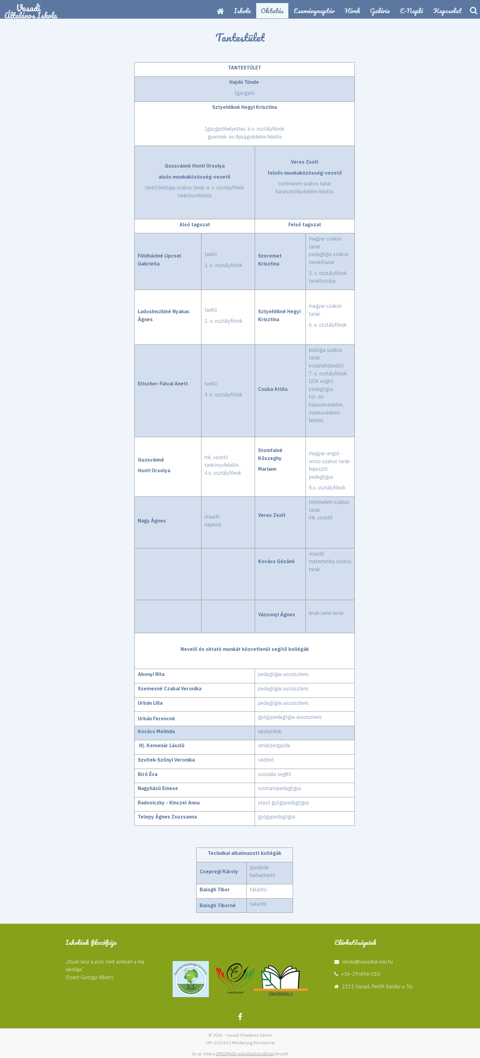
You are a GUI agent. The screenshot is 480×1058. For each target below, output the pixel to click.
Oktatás (272, 10)
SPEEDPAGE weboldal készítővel (245, 1053)
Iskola (242, 10)
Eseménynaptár (314, 10)
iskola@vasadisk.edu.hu (367, 962)
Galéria (380, 10)
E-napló (411, 10)
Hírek (352, 10)
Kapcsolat (447, 10)
